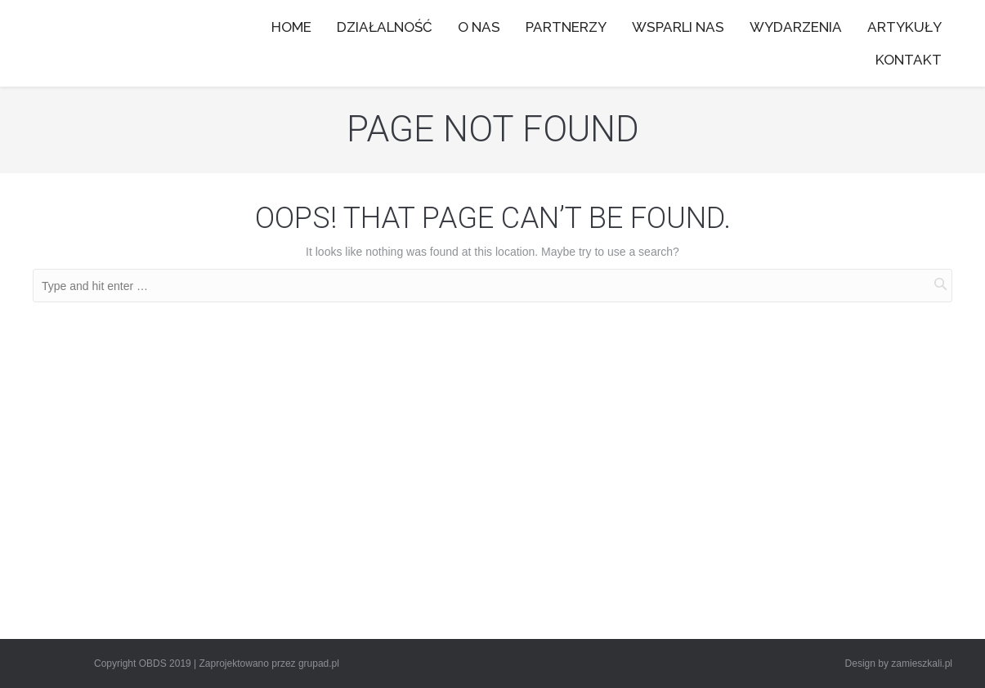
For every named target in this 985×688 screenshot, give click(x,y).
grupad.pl (318, 663)
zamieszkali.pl (921, 663)
